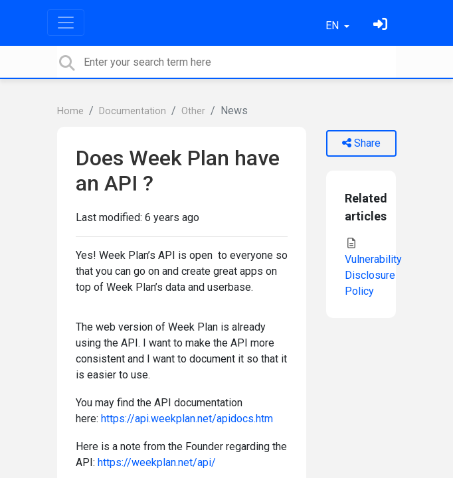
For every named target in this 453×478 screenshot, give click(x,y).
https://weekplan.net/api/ (157, 462)
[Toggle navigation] (65, 22)
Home (70, 111)
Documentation (132, 111)
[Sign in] (382, 25)
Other (193, 111)
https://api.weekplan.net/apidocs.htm (187, 418)
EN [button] (333, 25)
